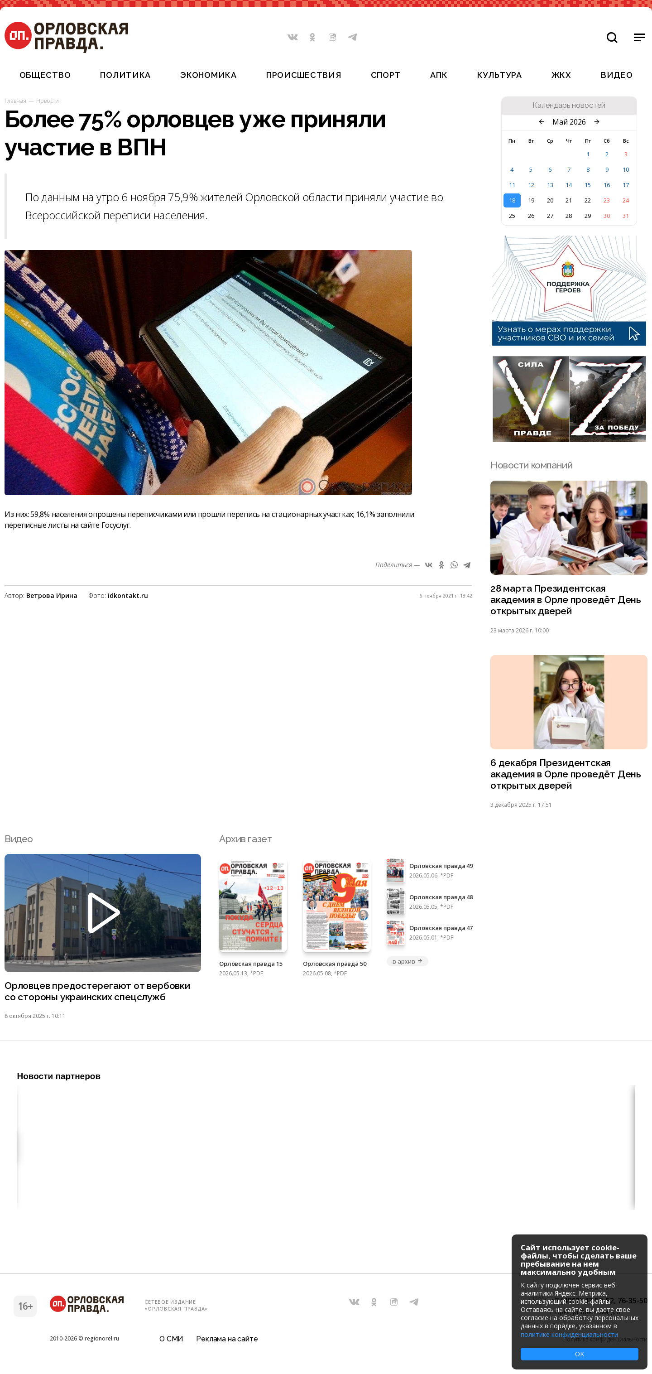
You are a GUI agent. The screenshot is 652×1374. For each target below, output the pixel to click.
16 (607, 185)
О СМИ (171, 1339)
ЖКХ (561, 75)
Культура (499, 75)
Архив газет (245, 839)
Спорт (386, 75)
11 (512, 185)
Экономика (208, 75)
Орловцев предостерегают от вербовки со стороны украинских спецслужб (97, 992)
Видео (617, 75)
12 (531, 185)
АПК (438, 75)
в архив (407, 962)
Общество (45, 75)
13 (550, 185)
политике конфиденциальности (569, 1334)
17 (626, 185)
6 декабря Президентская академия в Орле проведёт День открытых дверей (565, 775)
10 (626, 169)
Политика (125, 75)
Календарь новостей (568, 105)
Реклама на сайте (227, 1339)
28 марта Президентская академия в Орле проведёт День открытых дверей (565, 600)
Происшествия (303, 75)
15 (588, 185)
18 (512, 200)
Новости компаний (531, 465)
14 (569, 185)
